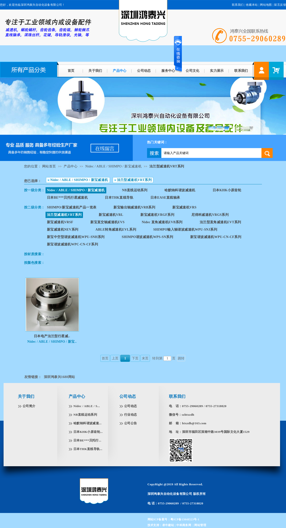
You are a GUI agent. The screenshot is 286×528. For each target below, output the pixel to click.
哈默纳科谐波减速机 (179, 190)
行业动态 (130, 414)
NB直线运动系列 (135, 190)
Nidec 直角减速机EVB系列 (162, 222)
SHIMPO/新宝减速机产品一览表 (71, 207)
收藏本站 (252, 4)
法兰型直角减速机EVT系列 (220, 222)
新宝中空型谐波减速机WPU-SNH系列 (76, 237)
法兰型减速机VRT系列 (166, 166)
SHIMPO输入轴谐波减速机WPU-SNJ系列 (185, 229)
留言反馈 (280, 4)
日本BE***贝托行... (87, 440)
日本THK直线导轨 (119, 197)
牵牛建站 (168, 525)
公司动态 (144, 70)
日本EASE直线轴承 (165, 197)
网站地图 (266, 4)
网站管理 (200, 525)
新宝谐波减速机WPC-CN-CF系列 (72, 244)
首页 (71, 70)
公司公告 (130, 423)
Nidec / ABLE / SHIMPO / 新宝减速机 (113, 166)
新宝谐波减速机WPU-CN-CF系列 (215, 237)
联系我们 (238, 4)
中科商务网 (183, 525)
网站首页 (49, 166)
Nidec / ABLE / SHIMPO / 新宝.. (52, 341)
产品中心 (120, 70)
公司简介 (29, 406)
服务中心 (168, 70)
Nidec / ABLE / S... (86, 406)
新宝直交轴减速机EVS (107, 222)
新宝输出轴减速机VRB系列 (134, 207)
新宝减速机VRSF (60, 222)
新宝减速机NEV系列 (62, 229)
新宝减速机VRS (184, 207)
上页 (115, 358)
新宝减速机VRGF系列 (157, 215)
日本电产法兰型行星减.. (52, 336)
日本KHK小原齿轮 (227, 190)
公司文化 (192, 70)
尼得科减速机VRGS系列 (210, 215)
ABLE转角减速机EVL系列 (116, 229)
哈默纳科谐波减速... (87, 423)
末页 (145, 358)
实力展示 (217, 70)
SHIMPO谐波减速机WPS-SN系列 (147, 237)
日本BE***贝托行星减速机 (67, 197)
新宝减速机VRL (111, 215)
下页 (135, 358)
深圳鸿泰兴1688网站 (59, 377)
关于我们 (95, 70)
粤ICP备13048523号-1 (184, 519)
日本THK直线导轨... (87, 449)
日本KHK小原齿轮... (88, 432)
